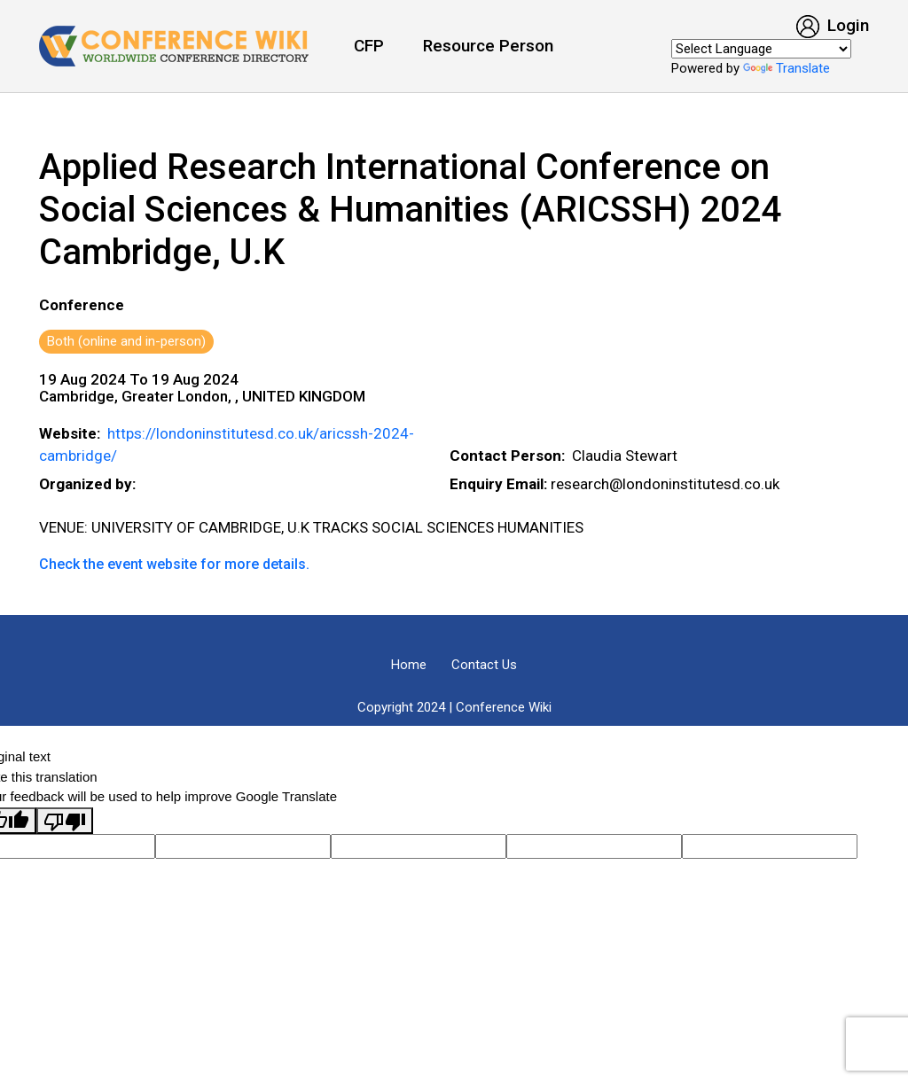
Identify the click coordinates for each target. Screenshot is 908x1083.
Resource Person (488, 45)
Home (409, 665)
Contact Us (484, 665)
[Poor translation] (64, 820)
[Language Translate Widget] (761, 48)
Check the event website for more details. (174, 564)
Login (832, 25)
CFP (369, 45)
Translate (786, 68)
